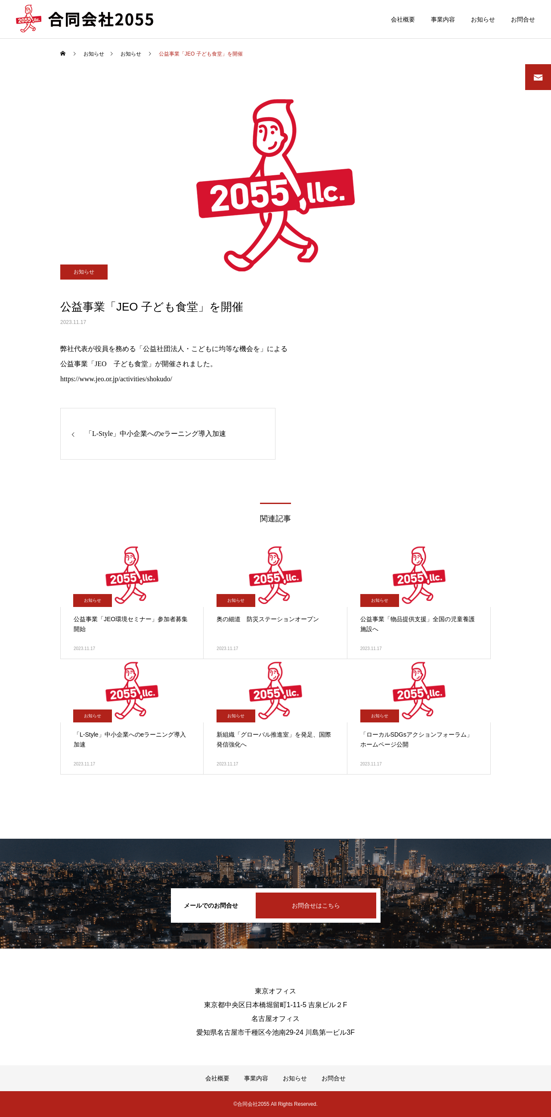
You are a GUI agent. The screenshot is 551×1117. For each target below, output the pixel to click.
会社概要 (403, 19)
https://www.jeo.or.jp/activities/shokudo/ (116, 379)
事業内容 (443, 19)
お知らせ (483, 19)
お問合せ (523, 19)
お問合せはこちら (316, 905)
